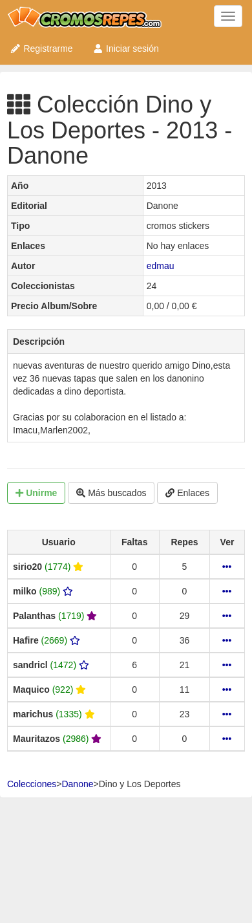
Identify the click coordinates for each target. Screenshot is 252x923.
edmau (160, 266)
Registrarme (41, 48)
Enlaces (187, 493)
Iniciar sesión (125, 48)
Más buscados (111, 493)
